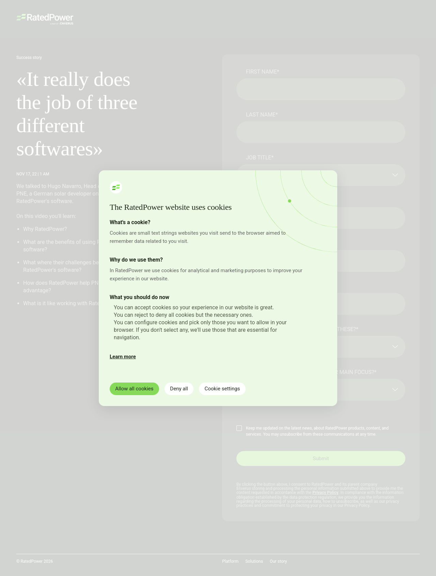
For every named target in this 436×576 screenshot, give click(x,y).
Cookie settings (233, 388)
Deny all (185, 388)
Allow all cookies (136, 388)
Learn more (123, 356)
